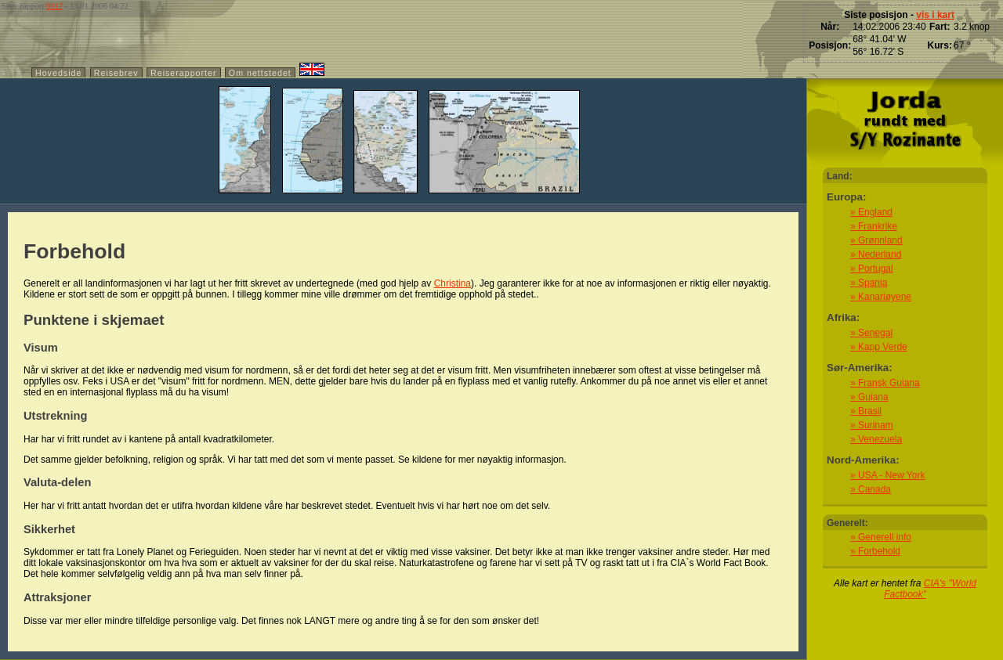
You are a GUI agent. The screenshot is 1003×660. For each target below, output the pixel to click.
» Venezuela (876, 439)
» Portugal (871, 268)
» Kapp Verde (878, 346)
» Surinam (871, 425)
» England (871, 212)
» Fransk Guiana (885, 382)
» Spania (868, 282)
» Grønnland (876, 240)
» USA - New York (887, 475)
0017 (54, 6)
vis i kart (935, 14)
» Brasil (866, 411)
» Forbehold (875, 551)
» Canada (870, 489)
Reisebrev (116, 73)
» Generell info (880, 537)
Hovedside (58, 73)
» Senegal (871, 332)
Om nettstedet (260, 73)
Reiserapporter (183, 73)
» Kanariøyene (880, 296)
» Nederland (875, 254)
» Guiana (869, 396)
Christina (452, 283)
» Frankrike (873, 226)
